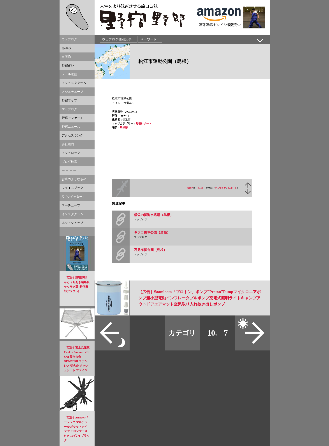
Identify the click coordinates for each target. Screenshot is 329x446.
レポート (232, 188)
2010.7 (190, 188)
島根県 (124, 127)
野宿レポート (143, 123)
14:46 (200, 188)
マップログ (220, 188)
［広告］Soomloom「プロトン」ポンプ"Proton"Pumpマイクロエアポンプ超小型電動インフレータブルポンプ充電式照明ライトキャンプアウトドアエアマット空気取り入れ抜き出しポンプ (199, 298)
